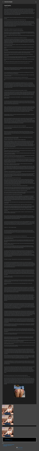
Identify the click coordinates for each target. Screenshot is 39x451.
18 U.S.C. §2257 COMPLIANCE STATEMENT (8, 444)
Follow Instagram (7, 439)
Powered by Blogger (19, 447)
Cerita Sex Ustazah (8, 1)
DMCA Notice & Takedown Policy (7, 445)
